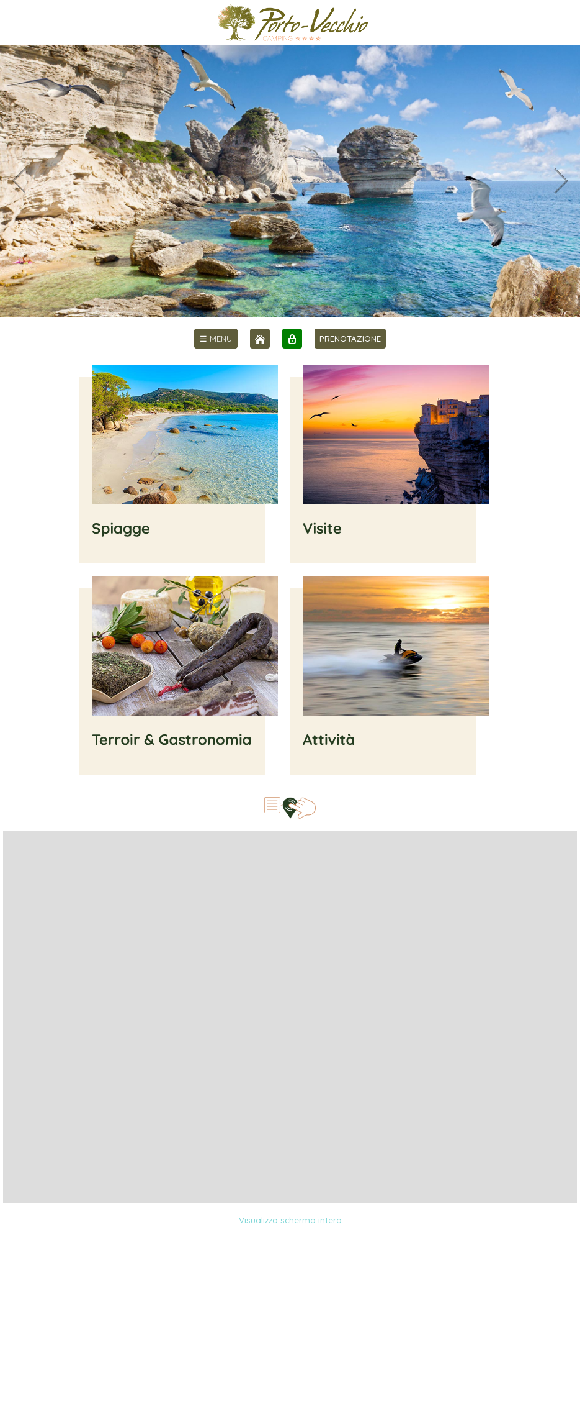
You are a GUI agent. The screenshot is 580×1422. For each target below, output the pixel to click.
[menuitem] (216, 338)
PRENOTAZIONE (350, 339)
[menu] (216, 338)
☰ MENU (216, 339)
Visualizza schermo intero (290, 1220)
